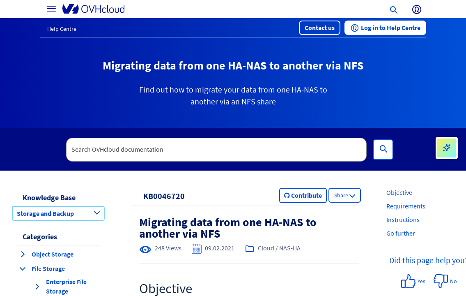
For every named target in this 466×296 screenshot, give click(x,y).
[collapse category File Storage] (22, 268)
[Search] (383, 149)
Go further (400, 233)
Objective (399, 192)
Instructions (403, 219)
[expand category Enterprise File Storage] (37, 286)
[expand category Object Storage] (22, 254)
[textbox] (216, 150)
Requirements (405, 206)
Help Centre (61, 28)
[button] (319, 28)
